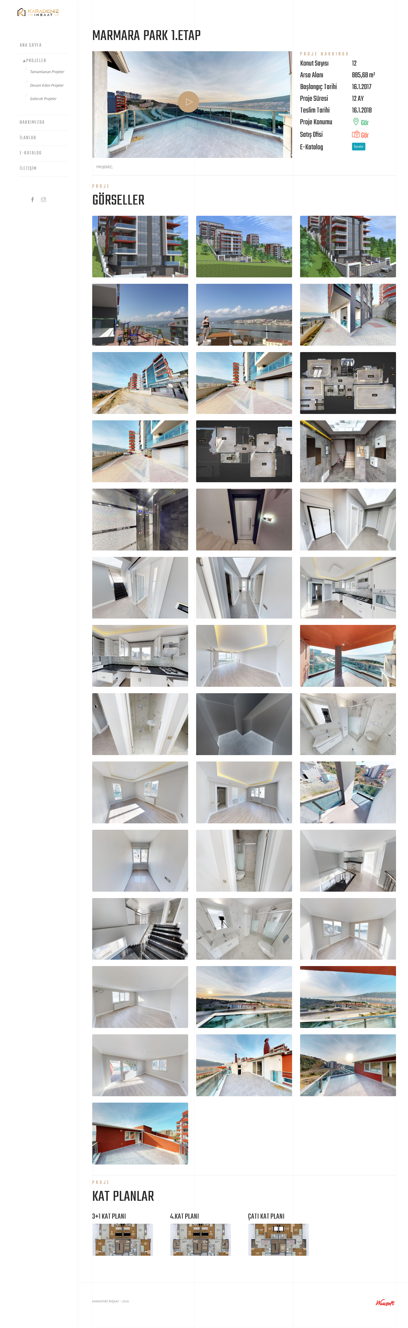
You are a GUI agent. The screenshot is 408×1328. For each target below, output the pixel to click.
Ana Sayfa (31, 45)
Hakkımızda (32, 122)
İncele (358, 146)
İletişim (28, 169)
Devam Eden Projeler (46, 85)
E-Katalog (31, 153)
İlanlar (28, 138)
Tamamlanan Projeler (47, 71)
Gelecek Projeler (43, 98)
